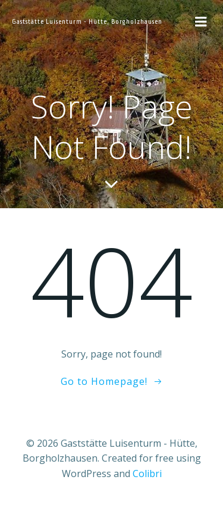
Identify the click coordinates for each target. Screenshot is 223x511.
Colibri (147, 473)
